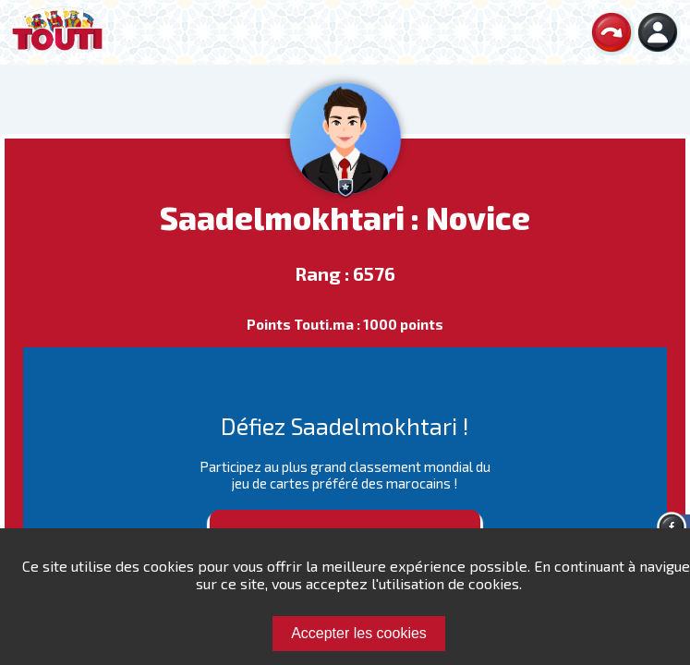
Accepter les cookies (359, 633)
